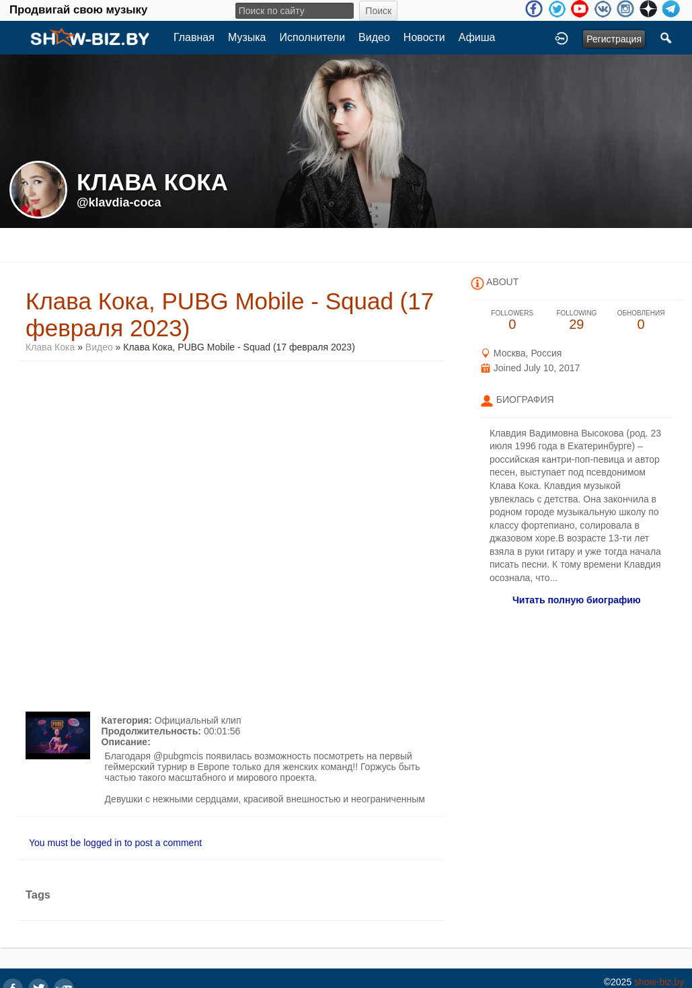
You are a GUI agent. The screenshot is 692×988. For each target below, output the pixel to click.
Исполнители (313, 37)
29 (577, 320)
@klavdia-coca (119, 202)
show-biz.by (659, 982)
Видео (374, 37)
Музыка (247, 37)
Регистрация (614, 39)
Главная (194, 37)
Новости (424, 37)
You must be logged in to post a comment (115, 842)
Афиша (477, 37)
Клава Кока (51, 347)
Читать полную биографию (576, 600)
